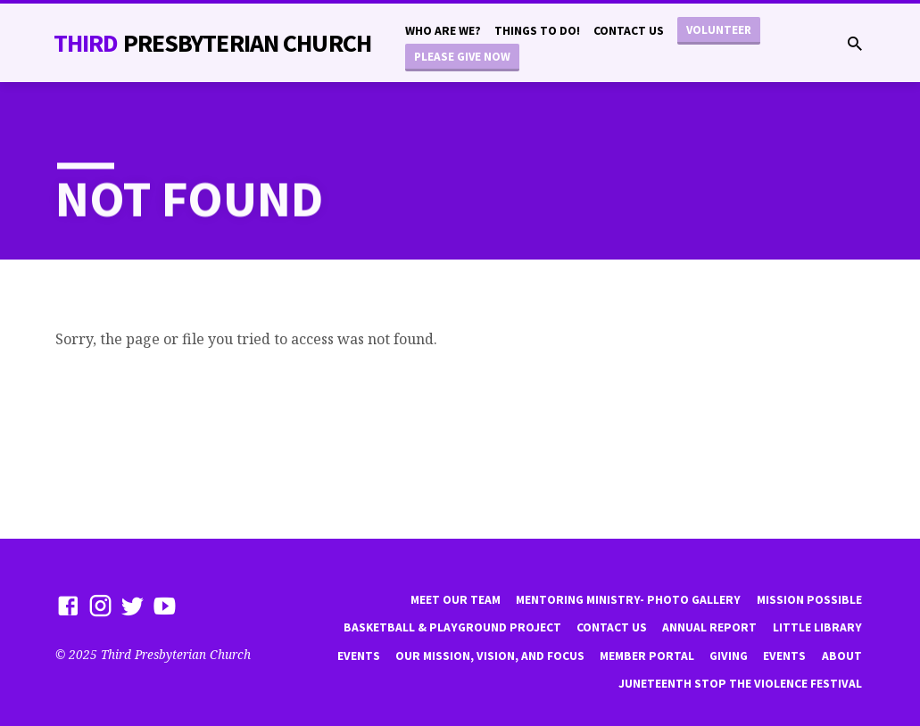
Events (358, 656)
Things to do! (537, 30)
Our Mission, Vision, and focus (489, 656)
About (842, 656)
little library (817, 627)
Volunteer (718, 29)
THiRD (212, 43)
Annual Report (709, 627)
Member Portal (647, 656)
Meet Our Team (455, 599)
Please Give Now (462, 56)
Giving (728, 656)
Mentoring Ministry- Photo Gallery (628, 599)
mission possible (809, 599)
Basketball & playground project (452, 627)
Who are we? (443, 30)
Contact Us (628, 30)
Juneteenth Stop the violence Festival (740, 683)
